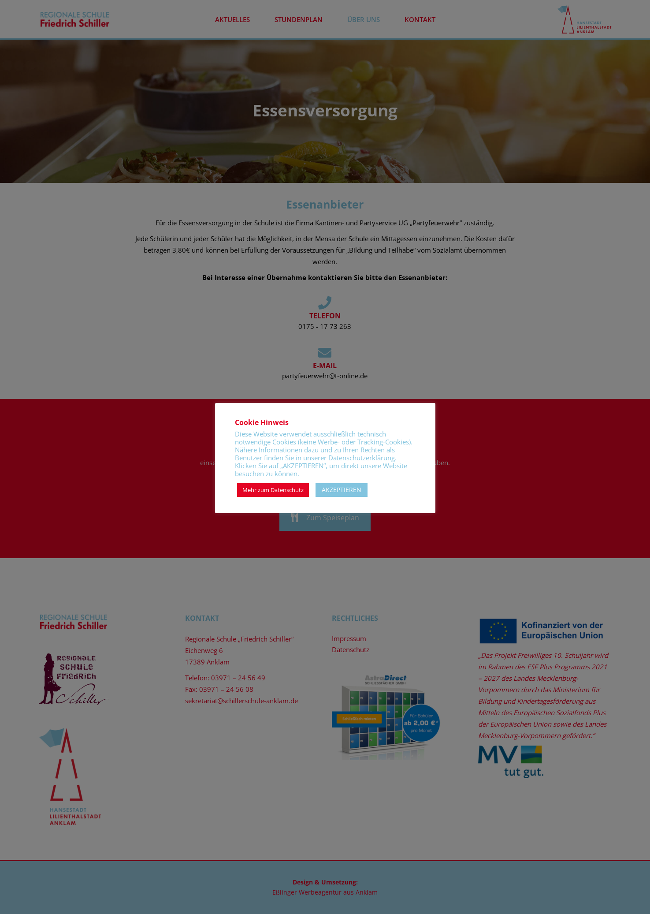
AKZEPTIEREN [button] (341, 489)
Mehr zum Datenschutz (273, 490)
